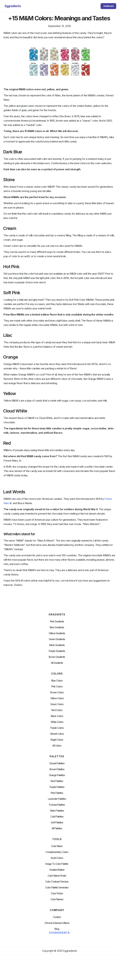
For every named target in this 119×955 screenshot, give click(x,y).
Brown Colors (57, 692)
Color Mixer (57, 846)
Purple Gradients (57, 651)
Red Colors (56, 710)
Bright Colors (57, 739)
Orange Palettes (57, 775)
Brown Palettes (57, 769)
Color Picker (57, 893)
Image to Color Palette (57, 863)
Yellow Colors (57, 698)
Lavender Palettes (57, 798)
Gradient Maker (57, 869)
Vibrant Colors (57, 733)
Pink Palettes (57, 793)
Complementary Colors (57, 852)
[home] (12, 6)
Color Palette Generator (57, 887)
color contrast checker (57, 881)
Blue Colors (57, 680)
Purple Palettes (57, 787)
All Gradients (57, 662)
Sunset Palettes (57, 763)
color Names (56, 899)
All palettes (57, 828)
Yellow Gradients (57, 633)
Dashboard (108, 6)
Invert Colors (57, 858)
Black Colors (57, 716)
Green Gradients (57, 639)
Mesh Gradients (57, 645)
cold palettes (57, 816)
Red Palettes (57, 781)
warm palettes (57, 810)
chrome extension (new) (57, 923)
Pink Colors (56, 686)
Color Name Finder (57, 875)
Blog (57, 929)
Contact (57, 917)
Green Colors (57, 704)
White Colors (57, 722)
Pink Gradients (57, 621)
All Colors (56, 745)
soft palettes (57, 822)
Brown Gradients (57, 657)
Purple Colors (57, 728)
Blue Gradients (57, 627)
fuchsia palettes (57, 804)
